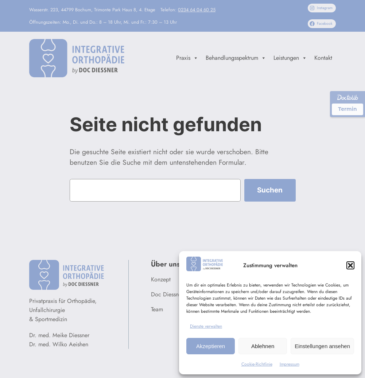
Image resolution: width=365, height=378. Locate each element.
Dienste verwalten (206, 326)
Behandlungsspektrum (236, 58)
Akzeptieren (210, 346)
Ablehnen (262, 346)
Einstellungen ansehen (322, 346)
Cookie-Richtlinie (256, 364)
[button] (350, 265)
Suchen (270, 190)
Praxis (187, 58)
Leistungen (290, 58)
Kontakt (323, 58)
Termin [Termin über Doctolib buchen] (347, 109)
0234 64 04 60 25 (196, 9)
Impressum (289, 364)
